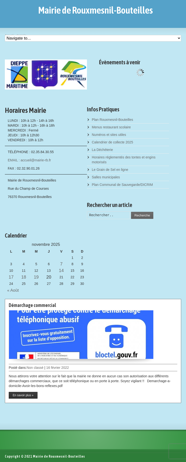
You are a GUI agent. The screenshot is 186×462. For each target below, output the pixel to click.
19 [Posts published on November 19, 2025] (36, 277)
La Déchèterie (102, 150)
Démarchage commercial (32, 305)
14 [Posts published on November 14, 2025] (61, 270)
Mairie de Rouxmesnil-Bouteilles (95, 10)
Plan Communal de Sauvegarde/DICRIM (122, 185)
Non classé (35, 368)
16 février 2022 (57, 368)
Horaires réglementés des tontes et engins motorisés (123, 159)
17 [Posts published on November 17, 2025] (11, 277)
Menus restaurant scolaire (111, 127)
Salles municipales (106, 177)
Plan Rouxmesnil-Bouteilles (112, 120)
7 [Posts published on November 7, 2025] (61, 264)
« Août (12, 290)
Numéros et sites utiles (109, 135)
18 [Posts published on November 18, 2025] (23, 277)
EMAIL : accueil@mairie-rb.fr (29, 160)
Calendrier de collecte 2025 (112, 142)
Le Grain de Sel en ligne (110, 170)
